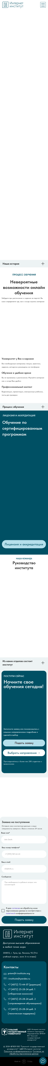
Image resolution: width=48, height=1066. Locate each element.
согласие (16, 908)
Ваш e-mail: (6, 862)
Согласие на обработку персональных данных (26, 1052)
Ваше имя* (5, 833)
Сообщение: (6, 877)
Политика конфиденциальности (18, 1051)
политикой (10, 913)
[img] (43, 5)
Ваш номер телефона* (11, 847)
